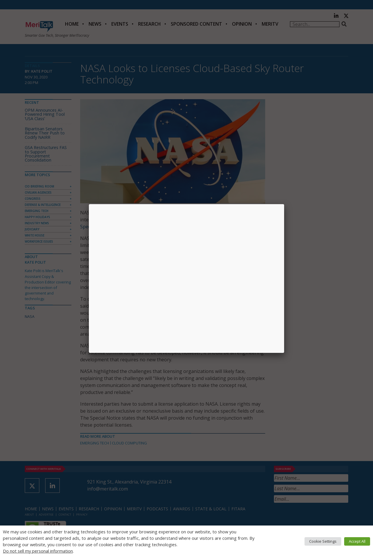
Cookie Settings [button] (323, 541)
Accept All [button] (357, 541)
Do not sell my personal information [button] (38, 551)
